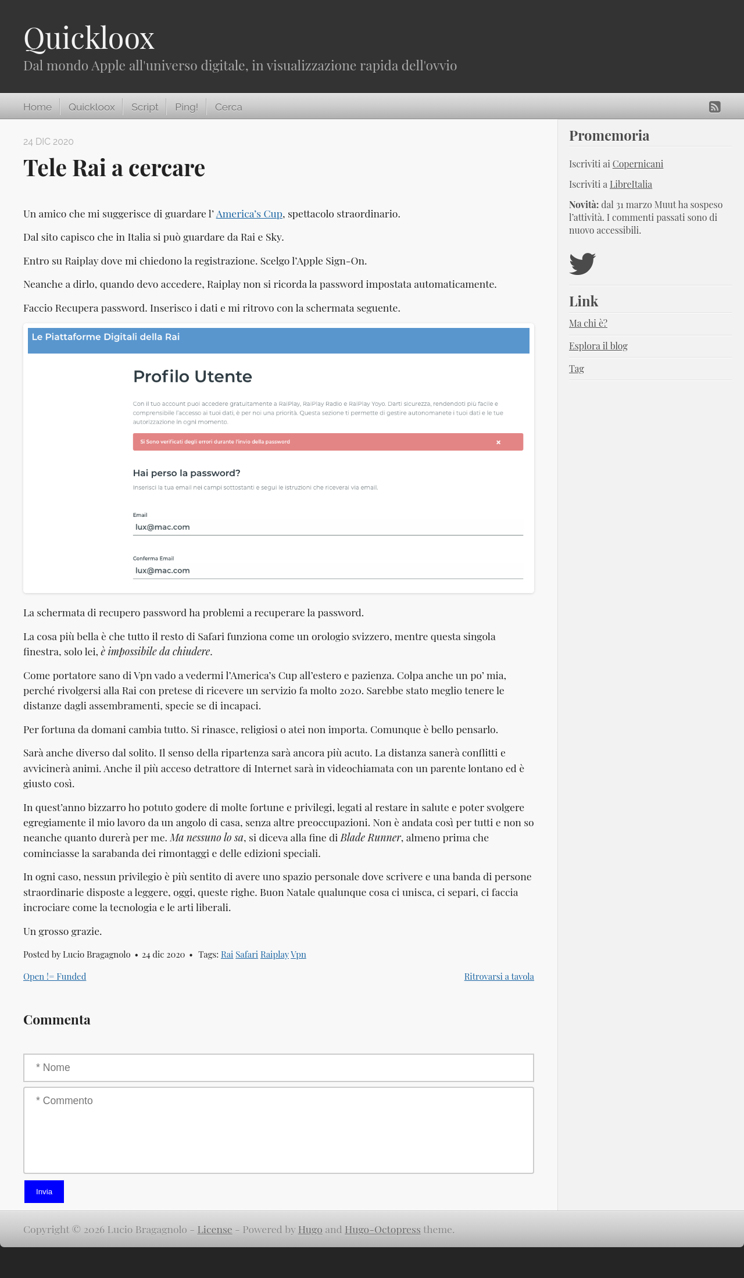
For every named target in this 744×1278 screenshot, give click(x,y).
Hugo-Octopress (383, 1229)
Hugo (310, 1229)
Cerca (228, 107)
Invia (44, 1191)
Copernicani (638, 164)
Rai (227, 954)
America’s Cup (249, 213)
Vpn (298, 954)
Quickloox (89, 36)
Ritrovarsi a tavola (499, 976)
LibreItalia (631, 184)
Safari (246, 954)
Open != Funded (54, 976)
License (215, 1229)
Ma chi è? (588, 323)
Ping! (186, 107)
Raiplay (274, 954)
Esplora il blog (598, 346)
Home (37, 107)
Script (144, 107)
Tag (576, 368)
